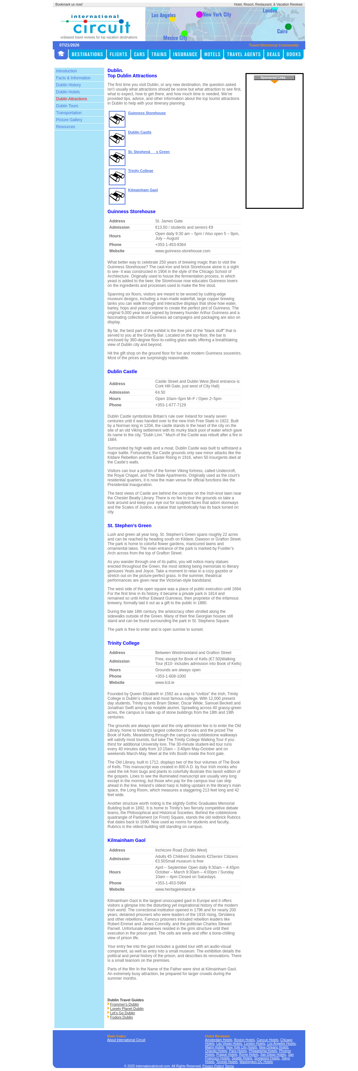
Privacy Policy (212, 1066)
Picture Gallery (69, 120)
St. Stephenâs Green (149, 152)
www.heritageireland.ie (175, 889)
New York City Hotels (241, 1047)
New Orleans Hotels (273, 1047)
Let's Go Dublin (122, 1013)
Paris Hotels (238, 1051)
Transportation (69, 113)
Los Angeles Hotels (281, 1043)
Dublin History (68, 85)
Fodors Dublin (121, 1017)
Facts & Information (73, 78)
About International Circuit (126, 1040)
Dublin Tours (67, 106)
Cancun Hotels (268, 1040)
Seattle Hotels (242, 1058)
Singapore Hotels (267, 1058)
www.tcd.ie (164, 682)
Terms (229, 1066)
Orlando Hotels (216, 1051)
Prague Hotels (226, 1054)
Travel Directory (262, 45)
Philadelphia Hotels (263, 1051)
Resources (65, 126)
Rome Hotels (248, 1054)
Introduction (66, 71)
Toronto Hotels (227, 1062)
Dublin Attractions (71, 99)
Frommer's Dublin (124, 1004)
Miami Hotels (214, 1047)
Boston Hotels (244, 1040)
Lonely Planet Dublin (127, 1009)
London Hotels (254, 1043)
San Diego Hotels (273, 1054)
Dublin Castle (139, 132)
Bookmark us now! (69, 4)
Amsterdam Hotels (218, 1040)
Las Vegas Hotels (229, 1043)
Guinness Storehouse (147, 113)
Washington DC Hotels (256, 1062)
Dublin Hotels (68, 92)
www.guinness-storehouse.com (182, 251)
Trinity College (140, 171)
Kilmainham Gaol (143, 190)
